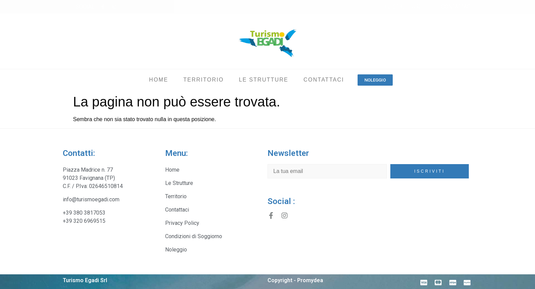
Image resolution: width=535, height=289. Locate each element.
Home (158, 80)
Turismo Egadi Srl (85, 280)
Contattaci (323, 80)
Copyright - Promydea (295, 280)
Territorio (203, 80)
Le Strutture (263, 80)
